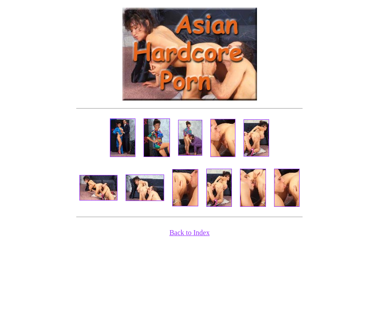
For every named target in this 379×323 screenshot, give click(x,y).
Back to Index (190, 232)
